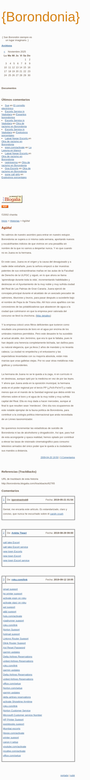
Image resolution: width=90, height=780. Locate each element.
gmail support (10, 589)
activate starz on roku (14, 602)
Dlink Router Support (14, 643)
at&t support (9, 611)
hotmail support (11, 634)
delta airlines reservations (17, 697)
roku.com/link (19, 579)
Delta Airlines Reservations (17, 656)
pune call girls (12, 174)
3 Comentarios (67, 457)
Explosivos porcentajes (14, 177)
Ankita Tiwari (19, 532)
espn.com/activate (15, 147)
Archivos (7, 45)
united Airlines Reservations (18, 661)
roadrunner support (13, 620)
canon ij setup (10, 742)
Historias (15, 220)
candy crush (56, 513)
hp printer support (12, 593)
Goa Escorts (11, 168)
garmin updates (11, 652)
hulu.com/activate (12, 616)
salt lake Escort (11, 542)
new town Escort (12, 556)
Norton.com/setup (12, 688)
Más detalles (43, 315)
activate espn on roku (14, 598)
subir (72, 775)
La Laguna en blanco (16, 149)
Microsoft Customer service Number (22, 715)
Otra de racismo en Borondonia (14, 125)
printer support (11, 737)
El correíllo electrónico (13, 107)
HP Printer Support (13, 719)
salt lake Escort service (15, 547)
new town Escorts (12, 551)
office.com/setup (12, 683)
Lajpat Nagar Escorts (16, 138)
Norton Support (11, 629)
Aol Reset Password (14, 647)
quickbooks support (13, 724)
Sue (7, 105)
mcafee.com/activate (14, 751)
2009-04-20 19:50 (49, 457)
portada (64, 775)
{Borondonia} (41, 16)
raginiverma (11, 162)
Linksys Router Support (15, 638)
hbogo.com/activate (13, 733)
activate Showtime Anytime (17, 701)
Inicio (4, 220)
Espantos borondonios (14, 116)
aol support (9, 607)
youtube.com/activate (14, 746)
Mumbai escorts (11, 728)
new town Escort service (16, 560)
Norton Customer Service (17, 710)
